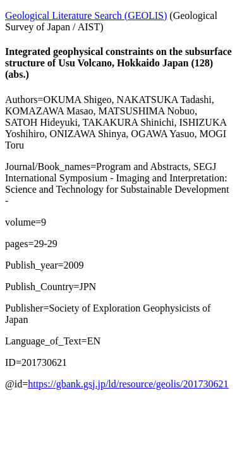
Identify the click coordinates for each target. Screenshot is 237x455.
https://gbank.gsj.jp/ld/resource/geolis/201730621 (128, 384)
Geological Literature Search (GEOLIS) (86, 15)
